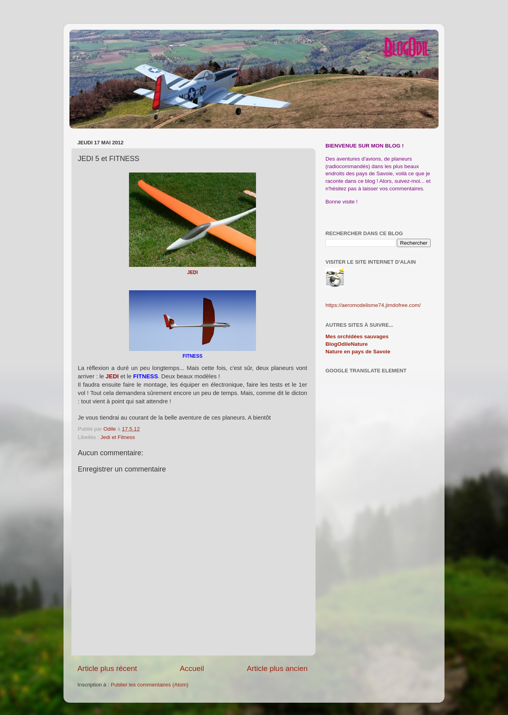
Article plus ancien (277, 668)
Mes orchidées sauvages (357, 336)
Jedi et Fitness (117, 437)
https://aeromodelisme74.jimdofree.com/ (373, 305)
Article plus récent (107, 668)
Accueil (192, 668)
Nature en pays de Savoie (358, 352)
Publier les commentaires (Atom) (150, 685)
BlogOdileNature (346, 344)
